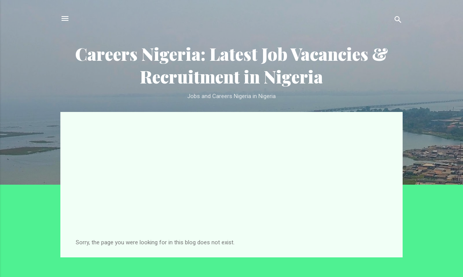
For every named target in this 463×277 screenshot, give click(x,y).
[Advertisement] (231, 181)
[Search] (398, 21)
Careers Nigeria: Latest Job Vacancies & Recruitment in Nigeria (231, 65)
